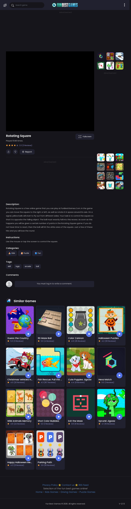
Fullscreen (85, 136)
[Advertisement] (65, 31)
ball (37, 266)
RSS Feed (84, 485)
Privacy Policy (50, 485)
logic (18, 266)
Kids (11, 253)
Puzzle (24, 253)
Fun (37, 253)
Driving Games (69, 492)
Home (39, 492)
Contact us (68, 485)
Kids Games (51, 492)
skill (9, 266)
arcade (28, 266)
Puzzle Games (87, 492)
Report (27, 151)
